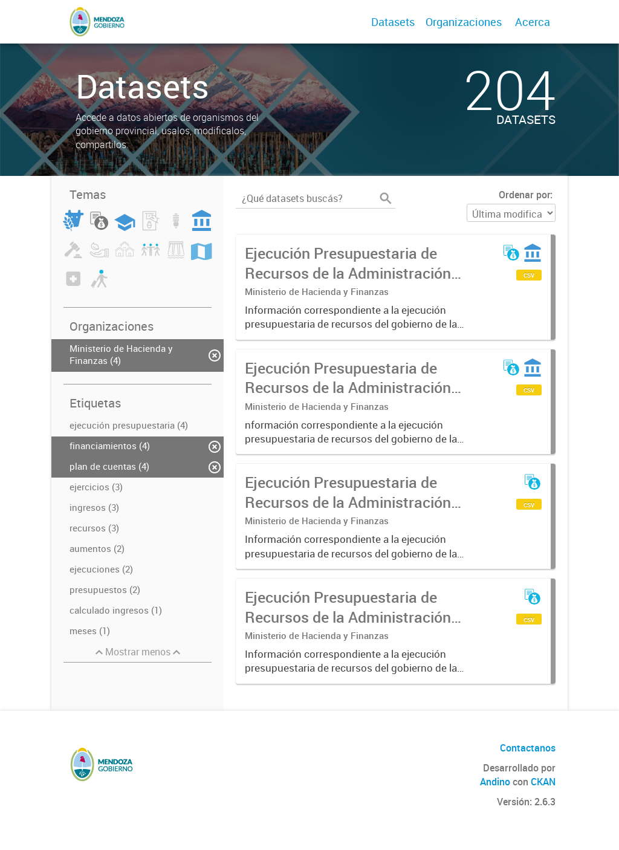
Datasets (393, 22)
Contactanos (528, 747)
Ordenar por (524, 195)
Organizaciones (464, 22)
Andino (495, 781)
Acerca (532, 22)
